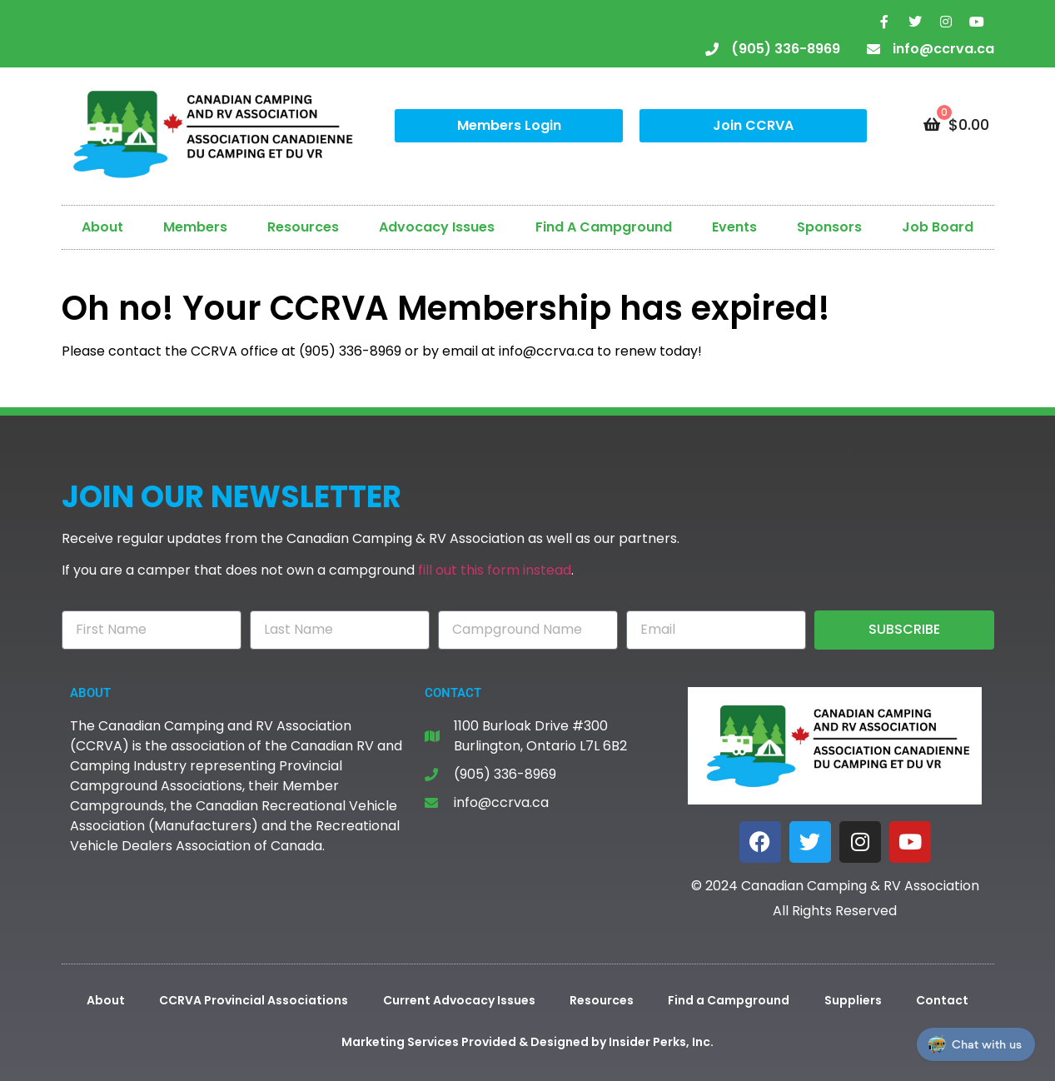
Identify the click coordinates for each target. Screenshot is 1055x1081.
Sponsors (829, 227)
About (102, 227)
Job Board (937, 227)
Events (734, 227)
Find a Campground (728, 1000)
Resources (303, 227)
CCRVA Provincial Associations (253, 1000)
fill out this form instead (494, 570)
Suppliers (853, 1000)
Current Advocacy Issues (459, 1000)
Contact (942, 1000)
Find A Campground (603, 227)
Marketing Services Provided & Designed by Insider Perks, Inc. (527, 1042)
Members (195, 227)
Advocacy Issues (437, 227)
